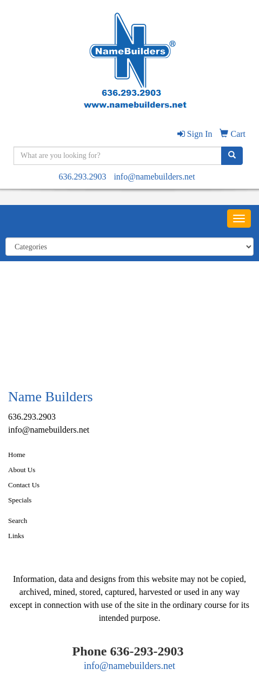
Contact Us (23, 485)
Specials (19, 500)
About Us (21, 470)
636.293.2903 (82, 176)
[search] (232, 156)
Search (17, 520)
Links (16, 536)
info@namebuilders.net (154, 176)
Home (16, 455)
